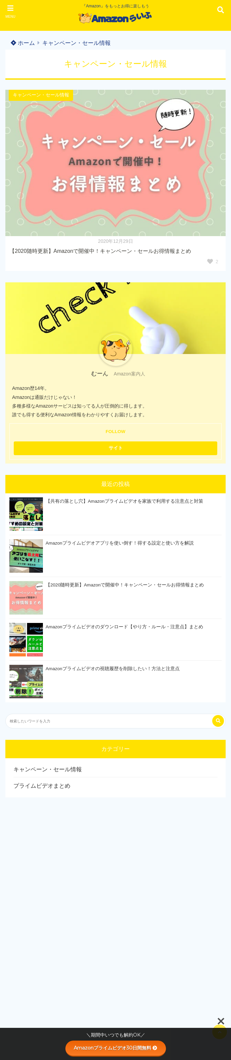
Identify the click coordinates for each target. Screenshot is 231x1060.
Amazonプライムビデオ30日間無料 (115, 1048)
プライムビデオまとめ (41, 786)
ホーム (23, 43)
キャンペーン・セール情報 (76, 43)
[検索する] (218, 721)
